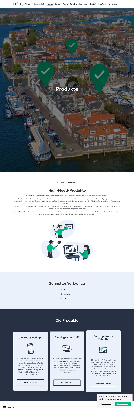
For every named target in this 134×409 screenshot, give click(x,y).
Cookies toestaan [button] (122, 404)
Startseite (60, 183)
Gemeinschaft (39, 4)
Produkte (50, 4)
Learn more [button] (117, 399)
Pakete (65, 4)
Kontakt (93, 4)
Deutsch (7, 407)
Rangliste (73, 4)
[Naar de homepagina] (22, 4)
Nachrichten (83, 4)
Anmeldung (113, 4)
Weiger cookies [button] (106, 404)
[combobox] (8, 407)
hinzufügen (102, 4)
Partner (58, 4)
